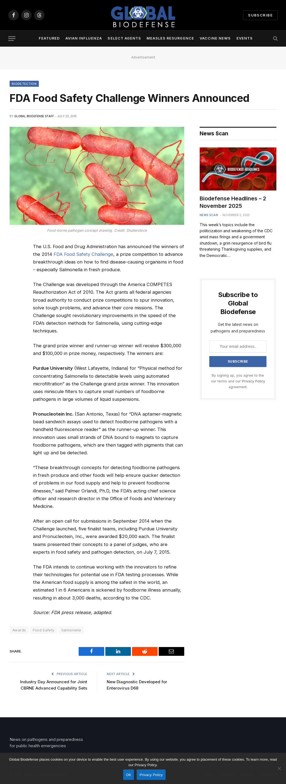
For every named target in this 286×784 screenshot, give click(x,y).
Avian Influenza (83, 38)
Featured (49, 38)
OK (128, 775)
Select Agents (124, 38)
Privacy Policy (253, 381)
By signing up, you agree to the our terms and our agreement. (238, 381)
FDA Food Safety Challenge (83, 254)
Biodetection (24, 84)
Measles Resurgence (170, 38)
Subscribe (260, 15)
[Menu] (11, 38)
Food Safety (43, 630)
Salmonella (71, 630)
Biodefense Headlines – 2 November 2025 (233, 202)
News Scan (209, 215)
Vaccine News (215, 38)
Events (245, 38)
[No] (279, 768)
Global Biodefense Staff (34, 116)
